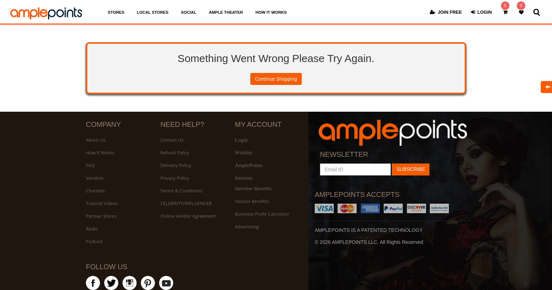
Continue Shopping (276, 79)
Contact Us (172, 140)
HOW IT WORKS (271, 12)
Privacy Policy (175, 178)
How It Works (100, 152)
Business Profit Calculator (262, 214)
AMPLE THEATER (226, 12)
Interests (244, 178)
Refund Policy (175, 152)
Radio (92, 229)
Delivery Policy (176, 165)
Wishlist (243, 152)
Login (241, 140)
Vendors (95, 178)
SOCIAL (188, 12)
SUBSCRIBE (410, 169)
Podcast (94, 241)
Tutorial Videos (102, 203)
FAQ (90, 165)
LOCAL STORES (153, 12)
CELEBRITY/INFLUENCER (186, 203)
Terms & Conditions (181, 190)
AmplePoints (248, 165)
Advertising (247, 226)
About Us (96, 140)
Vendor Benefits (252, 201)
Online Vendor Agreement (188, 216)
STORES (116, 12)
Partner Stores (101, 216)
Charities (95, 190)
